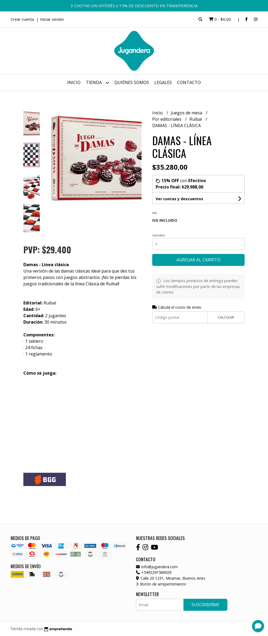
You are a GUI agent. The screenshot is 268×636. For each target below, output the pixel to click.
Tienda (97, 82)
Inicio (73, 82)
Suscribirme (205, 605)
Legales (163, 82)
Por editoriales (167, 119)
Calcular (226, 317)
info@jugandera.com (157, 566)
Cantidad (158, 235)
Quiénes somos (131, 82)
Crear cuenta (22, 19)
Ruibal (196, 119)
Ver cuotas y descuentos (179, 198)
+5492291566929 (153, 572)
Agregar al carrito (198, 260)
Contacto (189, 82)
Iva (154, 213)
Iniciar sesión (52, 19)
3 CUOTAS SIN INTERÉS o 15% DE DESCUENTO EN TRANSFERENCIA (134, 5)
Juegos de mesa (187, 113)
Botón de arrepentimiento (161, 584)
